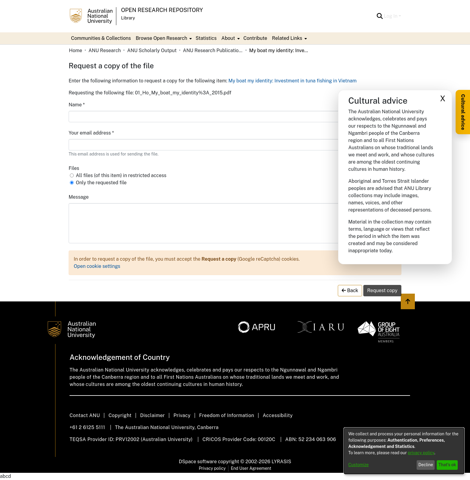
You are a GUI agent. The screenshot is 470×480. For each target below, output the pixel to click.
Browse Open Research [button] (161, 38)
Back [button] (350, 290)
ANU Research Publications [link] (213, 50)
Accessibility (278, 415)
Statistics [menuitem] (205, 38)
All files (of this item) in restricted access (121, 175)
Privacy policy (212, 468)
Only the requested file (101, 182)
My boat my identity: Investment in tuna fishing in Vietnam (292, 81)
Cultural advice (463, 112)
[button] (380, 16)
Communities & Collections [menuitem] (101, 38)
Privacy (182, 415)
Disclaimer (152, 415)
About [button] (228, 38)
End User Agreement (251, 468)
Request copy (382, 290)
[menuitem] (163, 38)
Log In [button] (391, 16)
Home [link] (75, 50)
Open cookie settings (97, 266)
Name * (77, 105)
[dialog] (404, 451)
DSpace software (198, 461)
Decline (425, 464)
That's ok (447, 464)
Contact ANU (85, 415)
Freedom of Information (226, 415)
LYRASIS (281, 461)
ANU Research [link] (104, 50)
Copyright (120, 415)
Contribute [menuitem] (255, 38)
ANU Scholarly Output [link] (152, 50)
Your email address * (91, 133)
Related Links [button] (287, 38)
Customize (358, 464)
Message (79, 197)
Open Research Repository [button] (162, 10)
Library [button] (128, 18)
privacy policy (421, 452)
